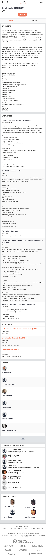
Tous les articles (41, 535)
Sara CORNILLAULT (9, 430)
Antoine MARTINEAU (14, 476)
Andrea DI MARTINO (14, 460)
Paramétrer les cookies (20, 535)
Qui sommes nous (11, 533)
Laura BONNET (7, 407)
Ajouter (23, 14)
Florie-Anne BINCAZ (10, 506)
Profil (11, 21)
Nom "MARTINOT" (14, 482)
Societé (37, 533)
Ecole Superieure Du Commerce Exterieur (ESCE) (19, 329)
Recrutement (31, 533)
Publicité (24, 533)
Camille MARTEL (30, 517)
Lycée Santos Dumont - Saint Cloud (14, 338)
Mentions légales (31, 535)
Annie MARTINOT (13, 455)
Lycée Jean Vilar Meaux (10, 349)
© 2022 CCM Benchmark (26, 537)
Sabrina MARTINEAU (14, 471)
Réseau (34, 21)
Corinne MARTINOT (9, 384)
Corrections (16, 537)
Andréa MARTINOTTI (14, 450)
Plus (22, 439)
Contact (19, 533)
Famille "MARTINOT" (14, 488)
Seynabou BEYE (30, 507)
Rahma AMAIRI (7, 419)
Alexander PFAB (7, 373)
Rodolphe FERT (8, 517)
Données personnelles (7, 535)
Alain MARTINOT (13, 466)
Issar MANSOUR (7, 396)
